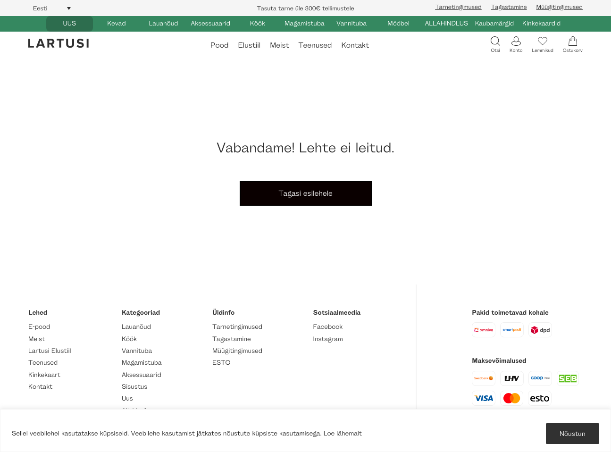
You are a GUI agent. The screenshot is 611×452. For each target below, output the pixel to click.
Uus (127, 398)
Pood (219, 45)
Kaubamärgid (494, 23)
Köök (257, 23)
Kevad (116, 23)
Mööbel (398, 23)
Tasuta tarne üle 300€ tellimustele (305, 8)
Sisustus (134, 387)
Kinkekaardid (541, 23)
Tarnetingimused (458, 6)
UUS (69, 23)
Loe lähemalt (343, 433)
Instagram (328, 339)
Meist (279, 45)
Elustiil (249, 45)
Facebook (328, 327)
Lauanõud (163, 23)
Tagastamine (509, 6)
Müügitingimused (559, 6)
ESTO (221, 363)
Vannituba (351, 23)
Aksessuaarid (210, 23)
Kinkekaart (44, 375)
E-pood (39, 327)
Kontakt (354, 45)
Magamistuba (305, 23)
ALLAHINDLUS (446, 23)
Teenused (315, 45)
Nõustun (573, 433)
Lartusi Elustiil (49, 351)
